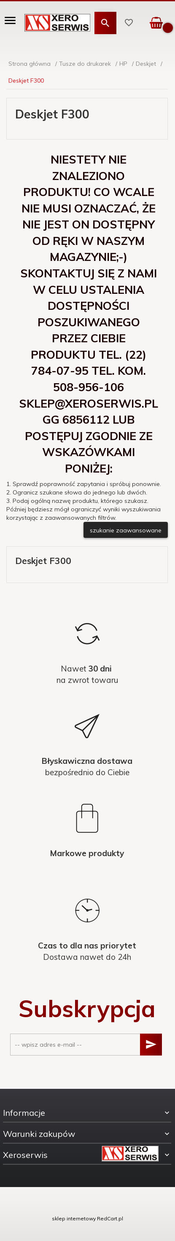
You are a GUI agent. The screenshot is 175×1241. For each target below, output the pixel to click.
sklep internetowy (74, 1218)
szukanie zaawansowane (126, 530)
